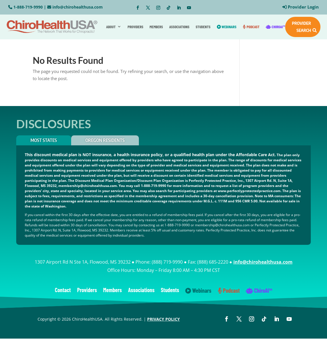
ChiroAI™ (275, 26)
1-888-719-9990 (28, 7)
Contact (63, 290)
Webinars (226, 26)
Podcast (251, 26)
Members (156, 26)
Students (203, 26)
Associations (179, 26)
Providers (135, 26)
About (111, 26)
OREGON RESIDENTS (105, 140)
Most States (43, 140)
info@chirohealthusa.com (77, 7)
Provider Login (303, 7)
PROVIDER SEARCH (301, 27)
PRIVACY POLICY (163, 319)
